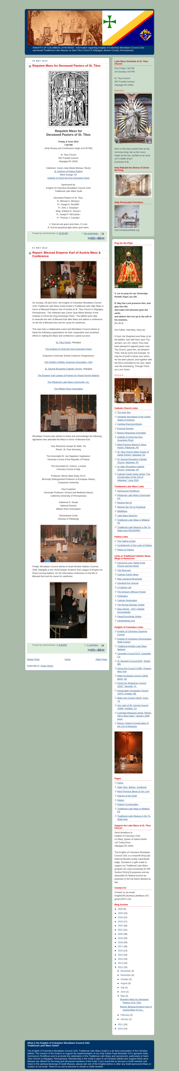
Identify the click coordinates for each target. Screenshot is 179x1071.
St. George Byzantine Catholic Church (63, 369)
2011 (121, 1024)
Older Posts (101, 659)
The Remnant (124, 570)
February (125, 1015)
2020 (121, 934)
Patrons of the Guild (127, 796)
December (126, 971)
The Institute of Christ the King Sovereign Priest (68, 349)
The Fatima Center (126, 541)
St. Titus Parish (63, 342)
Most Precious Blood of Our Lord (133, 791)
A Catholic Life (124, 587)
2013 (121, 963)
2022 (121, 925)
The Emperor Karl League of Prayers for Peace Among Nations (68, 375)
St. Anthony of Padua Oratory (68, 171)
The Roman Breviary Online (131, 605)
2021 (121, 930)
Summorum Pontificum (128, 491)
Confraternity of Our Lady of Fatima (134, 545)
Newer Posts (33, 659)
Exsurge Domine (125, 428)
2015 (121, 955)
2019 (121, 938)
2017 (121, 946)
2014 (121, 959)
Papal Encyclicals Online (129, 616)
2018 (121, 942)
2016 (121, 950)
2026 (121, 909)
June (123, 992)
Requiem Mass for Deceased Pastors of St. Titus (66, 65)
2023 (121, 921)
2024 (121, 917)
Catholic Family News (127, 574)
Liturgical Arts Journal (127, 583)
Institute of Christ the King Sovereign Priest (68, 178)
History (120, 800)
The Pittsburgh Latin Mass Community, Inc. (68, 382)
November (126, 975)
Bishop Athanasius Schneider (131, 433)
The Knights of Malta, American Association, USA (68, 362)
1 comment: (93, 645)
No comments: (91, 233)
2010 (121, 1028)
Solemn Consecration (127, 804)
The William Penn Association (68, 389)
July (123, 987)
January (125, 1019)
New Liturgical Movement (129, 579)
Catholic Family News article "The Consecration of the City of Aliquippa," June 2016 (133, 477)
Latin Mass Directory (127, 515)
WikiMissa (122, 511)
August (124, 983)
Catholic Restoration (127, 600)
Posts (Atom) (47, 666)
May (123, 996)
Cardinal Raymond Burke (129, 424)
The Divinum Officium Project (131, 592)
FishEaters (122, 596)
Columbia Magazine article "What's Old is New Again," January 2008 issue (134, 716)
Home (68, 659)
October (125, 979)
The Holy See (124, 412)
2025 (121, 913)
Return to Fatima (125, 550)
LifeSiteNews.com (126, 621)
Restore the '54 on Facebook (131, 507)
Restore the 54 (124, 502)
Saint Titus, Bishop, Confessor (132, 787)
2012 (121, 967)
